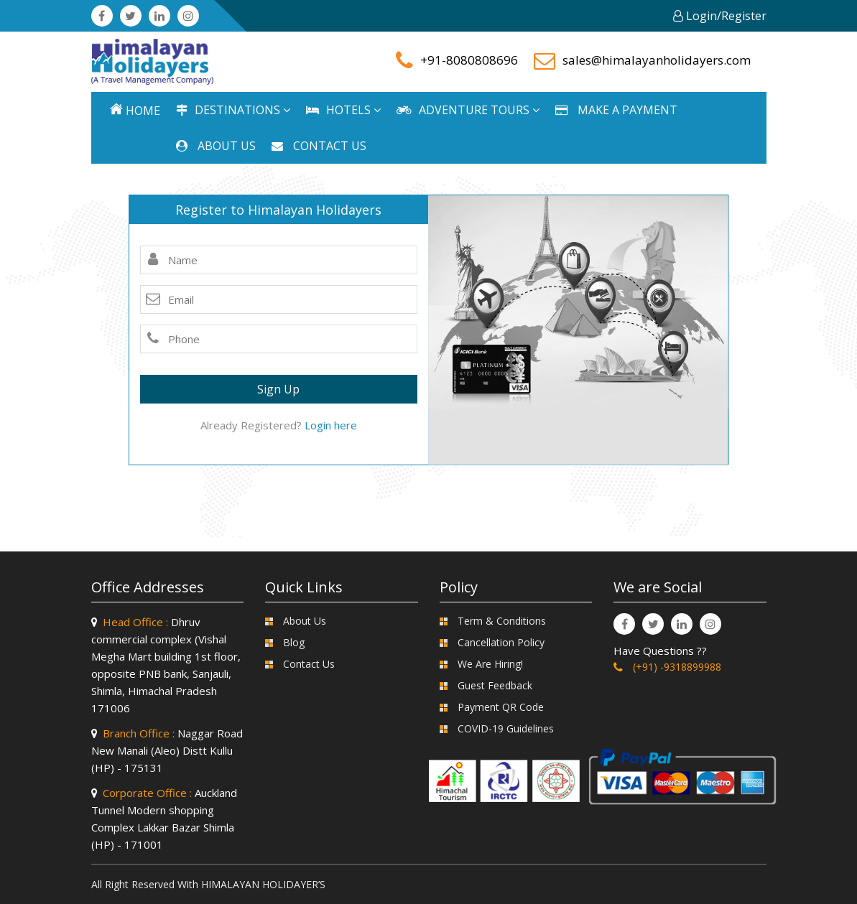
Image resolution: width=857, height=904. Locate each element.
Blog (294, 642)
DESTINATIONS (233, 110)
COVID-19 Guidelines (506, 728)
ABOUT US (216, 146)
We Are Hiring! (490, 664)
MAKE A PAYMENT (616, 110)
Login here (331, 425)
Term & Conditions (502, 621)
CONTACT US (319, 146)
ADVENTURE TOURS (468, 110)
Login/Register (719, 16)
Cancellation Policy (501, 642)
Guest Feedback (495, 685)
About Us (304, 621)
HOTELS (343, 110)
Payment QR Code (501, 707)
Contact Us (309, 664)
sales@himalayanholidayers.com (656, 60)
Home (135, 110)
